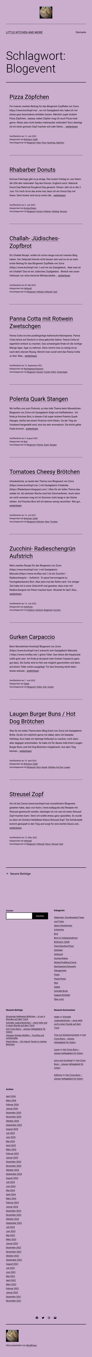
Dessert (39, 372)
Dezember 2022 (13, 1247)
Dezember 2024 (13, 1161)
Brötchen (40, 522)
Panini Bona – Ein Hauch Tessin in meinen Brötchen (26, 1043)
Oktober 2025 (12, 1121)
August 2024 (12, 1178)
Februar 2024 (12, 1202)
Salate (26, 684)
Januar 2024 (12, 1207)
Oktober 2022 (12, 1256)
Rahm (53, 372)
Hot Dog (59, 767)
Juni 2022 (10, 1272)
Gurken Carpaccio (32, 637)
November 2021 (13, 1300)
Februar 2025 (12, 1153)
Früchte (47, 372)
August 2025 (12, 1129)
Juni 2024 (10, 1186)
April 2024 (11, 1194)
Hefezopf (28, 288)
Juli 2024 (10, 1182)
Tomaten (54, 522)
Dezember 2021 (13, 1296)
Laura (56, 1049)
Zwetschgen (62, 372)
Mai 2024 (10, 1190)
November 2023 (13, 1215)
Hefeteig (55, 211)
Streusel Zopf (26, 794)
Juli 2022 (10, 1268)
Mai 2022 (10, 1276)
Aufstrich (39, 610)
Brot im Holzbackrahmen (66, 938)
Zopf (55, 292)
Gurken (51, 687)
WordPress (31, 1345)
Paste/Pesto (60, 979)
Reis (56, 983)
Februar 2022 (12, 1288)
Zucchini (56, 610)
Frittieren (47, 211)
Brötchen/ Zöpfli (31, 139)
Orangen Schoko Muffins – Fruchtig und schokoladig (25, 1036)
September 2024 (14, 1174)
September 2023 (14, 1223)
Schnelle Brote (61, 991)
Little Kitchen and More (24, 32)
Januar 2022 (12, 1292)
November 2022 (13, 1251)
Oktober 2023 (12, 1219)
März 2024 (11, 1198)
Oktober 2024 (12, 1170)
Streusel (63, 211)
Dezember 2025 (13, 1112)
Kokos (47, 844)
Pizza (44, 143)
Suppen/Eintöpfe (62, 995)
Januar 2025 (12, 1157)
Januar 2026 (12, 1108)
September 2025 (14, 1125)
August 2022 (12, 1264)
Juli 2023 (10, 1227)
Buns (38, 767)
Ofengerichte (60, 970)
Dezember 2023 (13, 1211)
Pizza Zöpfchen (29, 96)
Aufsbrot (31, 610)
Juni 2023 (10, 1231)
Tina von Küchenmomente (66, 1035)
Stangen (53, 445)
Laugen (67, 767)
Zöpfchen (60, 143)
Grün (45, 687)
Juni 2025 (10, 1137)
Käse (38, 143)
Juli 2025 (10, 1133)
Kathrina (58, 1075)
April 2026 (11, 1096)
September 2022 (14, 1260)
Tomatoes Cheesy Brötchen (44, 471)
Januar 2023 (12, 1243)
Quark (46, 445)
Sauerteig (51, 143)
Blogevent (31, 143)
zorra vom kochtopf (63, 1060)
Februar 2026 (12, 1104)
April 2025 (11, 1145)
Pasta (57, 974)
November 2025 (13, 1116)
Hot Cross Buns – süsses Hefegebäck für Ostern (25, 1030)
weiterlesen (72, 126)
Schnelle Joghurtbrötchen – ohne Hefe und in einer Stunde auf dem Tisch (26, 1024)
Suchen (9, 910)
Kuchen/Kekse (30, 208)
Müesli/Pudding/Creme (65, 962)
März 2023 (11, 1239)
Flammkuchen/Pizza (64, 946)
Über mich (59, 999)
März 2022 (11, 1284)
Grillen (39, 687)
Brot (25, 441)
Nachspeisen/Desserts (33, 369)
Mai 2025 (10, 1141)
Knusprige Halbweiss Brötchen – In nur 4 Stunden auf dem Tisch (25, 1017)
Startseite (81, 32)
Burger (44, 767)
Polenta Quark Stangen (38, 399)
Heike (56, 1017)
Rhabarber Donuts (32, 169)
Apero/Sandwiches (63, 925)
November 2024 (13, 1166)
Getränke (58, 950)
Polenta (39, 445)
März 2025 (11, 1149)
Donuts (39, 211)
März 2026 (11, 1100)
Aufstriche (28, 607)
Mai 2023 (10, 1235)
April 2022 (11, 1280)
